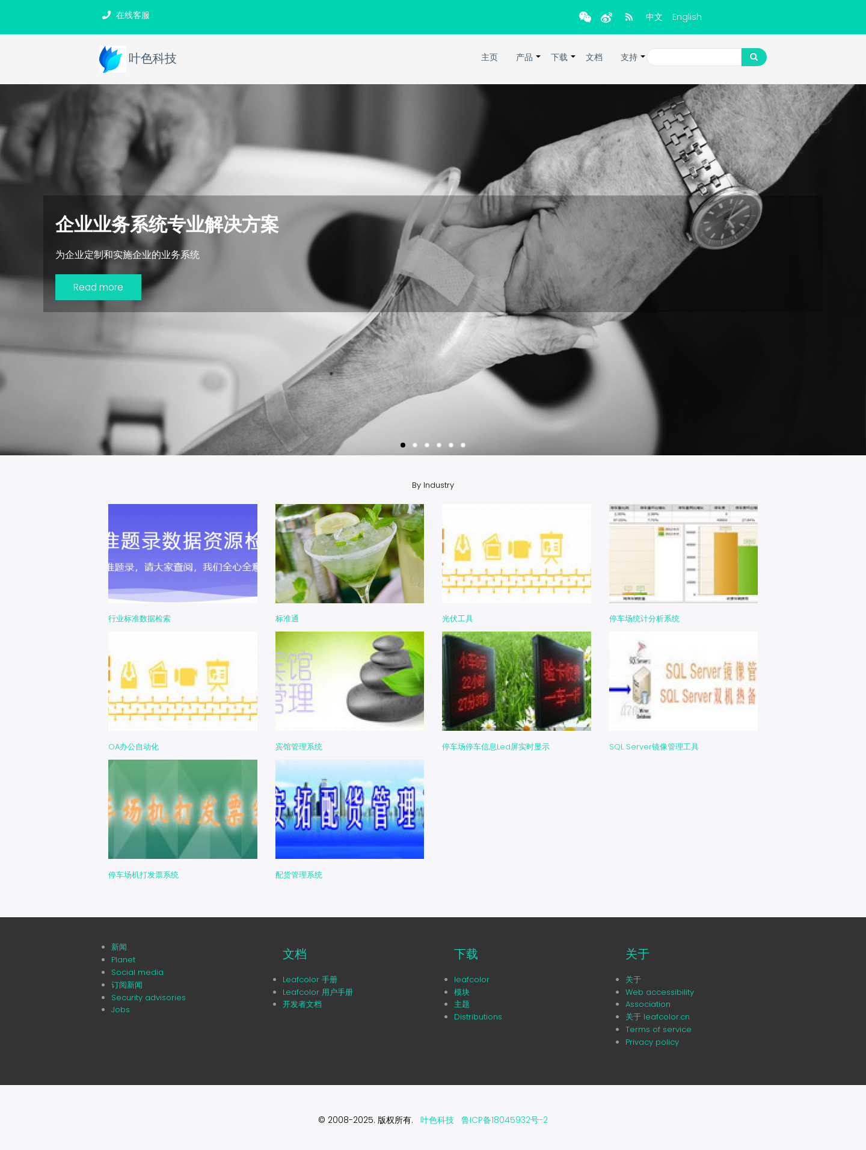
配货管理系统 (298, 875)
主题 (462, 1004)
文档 (594, 57)
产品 (529, 63)
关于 (633, 979)
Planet (123, 959)
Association (648, 1004)
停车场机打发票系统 (143, 875)
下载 (564, 63)
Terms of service (658, 1029)
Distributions (478, 1016)
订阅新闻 (127, 985)
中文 (654, 17)
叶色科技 (153, 59)
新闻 (119, 947)
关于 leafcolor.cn (657, 1016)
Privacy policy (652, 1042)
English (687, 17)
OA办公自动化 (133, 746)
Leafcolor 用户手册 (318, 992)
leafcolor (472, 979)
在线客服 (133, 15)
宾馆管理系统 (298, 746)
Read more (98, 287)
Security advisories (148, 997)
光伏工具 (457, 618)
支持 (633, 63)
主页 (489, 57)
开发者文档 (302, 1004)
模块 (462, 992)
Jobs (120, 1009)
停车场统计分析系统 (644, 618)
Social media (137, 972)
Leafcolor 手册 (310, 979)
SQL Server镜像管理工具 (654, 746)
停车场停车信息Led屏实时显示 (496, 746)
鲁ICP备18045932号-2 (504, 1120)
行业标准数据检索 (139, 618)
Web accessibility (659, 992)
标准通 (287, 618)
